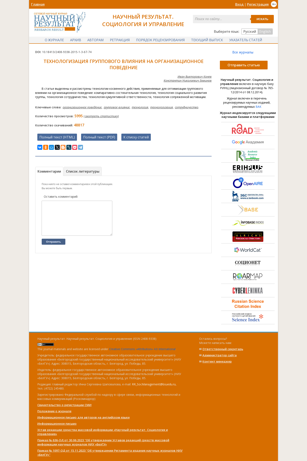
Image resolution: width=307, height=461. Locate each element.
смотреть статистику (101, 116)
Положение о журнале (54, 411)
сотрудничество (186, 107)
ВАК (258, 107)
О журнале (54, 40)
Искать (262, 19)
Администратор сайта (219, 355)
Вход (239, 4)
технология (140, 107)
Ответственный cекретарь (222, 349)
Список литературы (82, 171)
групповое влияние (117, 107)
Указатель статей (245, 40)
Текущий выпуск (207, 40)
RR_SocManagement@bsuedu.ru (154, 384)
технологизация (161, 107)
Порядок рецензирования (160, 40)
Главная (38, 4)
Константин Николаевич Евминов (188, 80)
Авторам (95, 40)
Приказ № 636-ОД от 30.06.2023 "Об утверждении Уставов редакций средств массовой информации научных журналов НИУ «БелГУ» (103, 442)
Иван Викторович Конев (195, 77)
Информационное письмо (57, 424)
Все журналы (242, 52)
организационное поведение (82, 107)
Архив (75, 40)
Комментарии (49, 171)
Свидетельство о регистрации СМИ (64, 405)
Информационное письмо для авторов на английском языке (83, 417)
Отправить (53, 247)
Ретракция (120, 40)
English (265, 31)
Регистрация (258, 4)
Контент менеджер (217, 361)
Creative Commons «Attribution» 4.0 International (142, 349)
